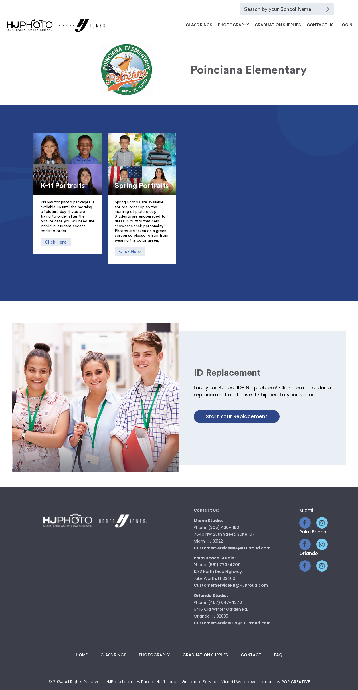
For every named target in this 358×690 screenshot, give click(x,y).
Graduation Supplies (278, 25)
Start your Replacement (237, 416)
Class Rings (199, 25)
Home (82, 655)
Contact (251, 655)
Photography (233, 25)
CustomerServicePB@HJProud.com (231, 585)
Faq (278, 655)
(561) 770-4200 (224, 565)
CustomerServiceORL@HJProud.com (232, 623)
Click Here (55, 242)
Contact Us (320, 25)
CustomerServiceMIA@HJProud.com (232, 548)
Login (345, 25)
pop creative (296, 682)
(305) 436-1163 (223, 527)
